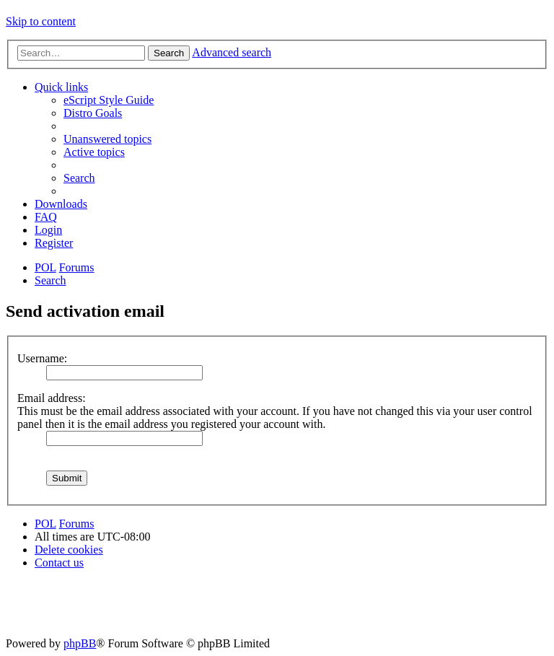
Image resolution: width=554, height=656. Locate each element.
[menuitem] (108, 100)
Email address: (51, 398)
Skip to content (41, 21)
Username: (42, 358)
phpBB (79, 643)
